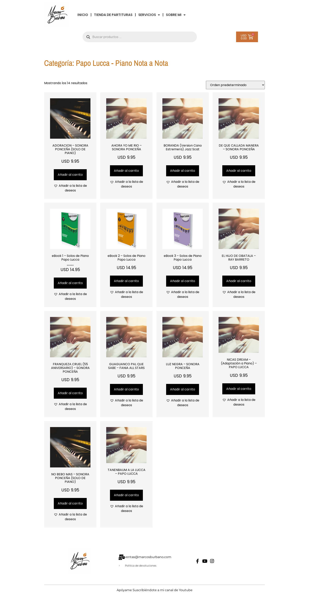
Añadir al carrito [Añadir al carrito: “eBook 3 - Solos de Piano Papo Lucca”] (182, 281)
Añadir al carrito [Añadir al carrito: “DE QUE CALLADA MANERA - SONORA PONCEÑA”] (238, 170)
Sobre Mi (176, 15)
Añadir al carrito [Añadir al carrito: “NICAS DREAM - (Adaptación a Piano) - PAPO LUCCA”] (238, 388)
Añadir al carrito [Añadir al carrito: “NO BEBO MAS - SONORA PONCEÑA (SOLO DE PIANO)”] (70, 503)
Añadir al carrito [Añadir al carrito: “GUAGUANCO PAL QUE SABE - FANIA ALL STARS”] (126, 389)
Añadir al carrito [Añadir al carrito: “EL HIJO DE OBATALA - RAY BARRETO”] (238, 281)
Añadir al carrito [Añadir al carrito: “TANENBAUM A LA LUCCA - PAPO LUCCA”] (126, 495)
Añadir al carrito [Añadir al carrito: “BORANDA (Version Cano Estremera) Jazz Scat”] (182, 170)
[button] (70, 188)
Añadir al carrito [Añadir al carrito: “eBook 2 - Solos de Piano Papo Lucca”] (126, 281)
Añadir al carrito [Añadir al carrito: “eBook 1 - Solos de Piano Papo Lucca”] (70, 283)
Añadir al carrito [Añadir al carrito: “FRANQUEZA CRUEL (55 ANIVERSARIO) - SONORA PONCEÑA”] (70, 393)
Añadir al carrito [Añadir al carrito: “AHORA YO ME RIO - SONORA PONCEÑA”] (126, 170)
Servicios (149, 15)
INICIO (82, 14)
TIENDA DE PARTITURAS (113, 14)
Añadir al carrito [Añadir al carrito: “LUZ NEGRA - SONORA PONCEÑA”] (182, 389)
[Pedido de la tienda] (235, 85)
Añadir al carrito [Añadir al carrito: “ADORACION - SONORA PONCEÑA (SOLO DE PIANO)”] (70, 174)
